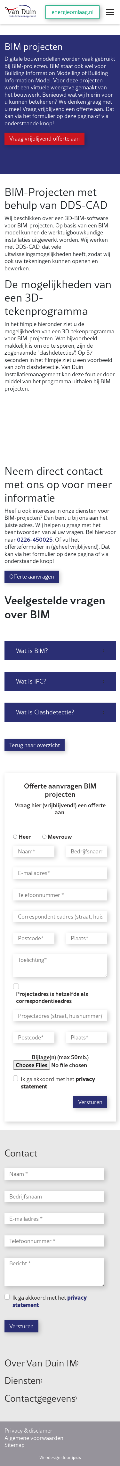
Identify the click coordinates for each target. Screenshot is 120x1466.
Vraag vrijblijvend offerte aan (44, 138)
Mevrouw (60, 836)
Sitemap (14, 1445)
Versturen (90, 1102)
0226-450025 (34, 539)
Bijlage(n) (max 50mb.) (60, 1057)
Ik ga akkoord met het (58, 1082)
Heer (25, 836)
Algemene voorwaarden (33, 1438)
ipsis (76, 1457)
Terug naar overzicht (34, 745)
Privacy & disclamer (28, 1431)
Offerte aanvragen (31, 576)
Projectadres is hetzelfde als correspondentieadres (52, 997)
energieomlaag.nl (72, 12)
